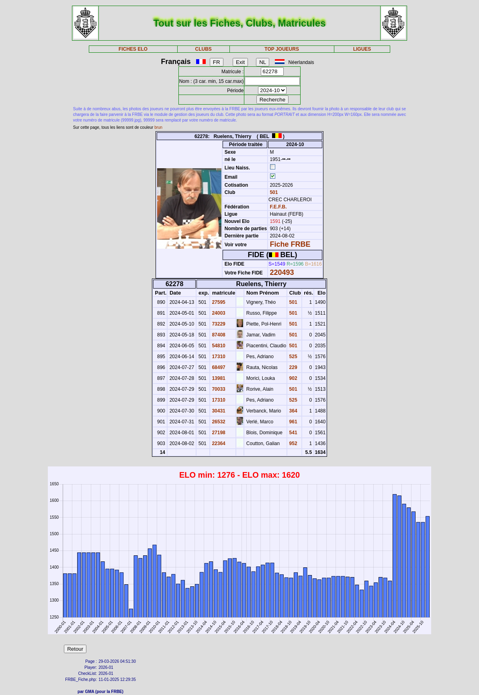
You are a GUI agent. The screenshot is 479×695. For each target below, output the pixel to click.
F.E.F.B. (278, 207)
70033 (218, 389)
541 (292, 432)
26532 (218, 422)
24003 (218, 313)
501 (273, 192)
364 (292, 411)
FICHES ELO (133, 49)
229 (292, 367)
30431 (218, 411)
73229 (218, 324)
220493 (282, 272)
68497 (218, 367)
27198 (218, 432)
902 (292, 378)
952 (292, 443)
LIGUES (362, 49)
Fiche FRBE (290, 244)
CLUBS (203, 49)
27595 (218, 302)
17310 (218, 356)
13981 (218, 378)
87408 (218, 335)
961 (292, 422)
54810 (218, 346)
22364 (218, 443)
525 (292, 356)
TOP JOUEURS (281, 49)
